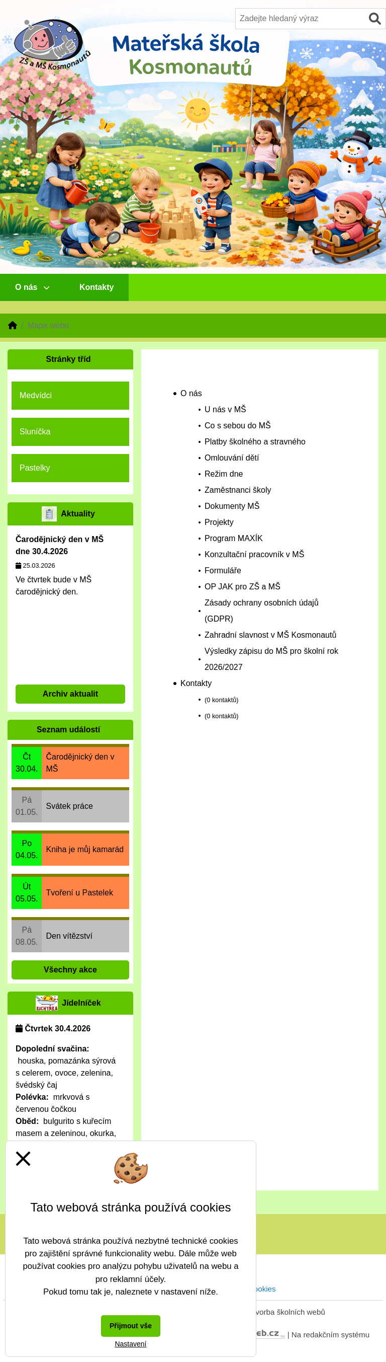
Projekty (219, 522)
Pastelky (35, 468)
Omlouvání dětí (232, 457)
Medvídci (36, 395)
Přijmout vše (131, 1326)
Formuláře (223, 570)
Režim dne (224, 474)
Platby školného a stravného (255, 441)
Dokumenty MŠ (232, 506)
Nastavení (130, 1344)
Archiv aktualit (70, 694)
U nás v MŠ (225, 409)
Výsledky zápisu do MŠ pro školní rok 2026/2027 (271, 659)
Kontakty (96, 287)
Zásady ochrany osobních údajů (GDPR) (262, 610)
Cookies (262, 1288)
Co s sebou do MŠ (238, 425)
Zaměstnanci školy (238, 490)
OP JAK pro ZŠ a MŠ (242, 586)
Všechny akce (70, 969)
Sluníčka (35, 431)
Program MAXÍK (234, 538)
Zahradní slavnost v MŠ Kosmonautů (270, 635)
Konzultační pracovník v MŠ (254, 554)
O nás (32, 287)
